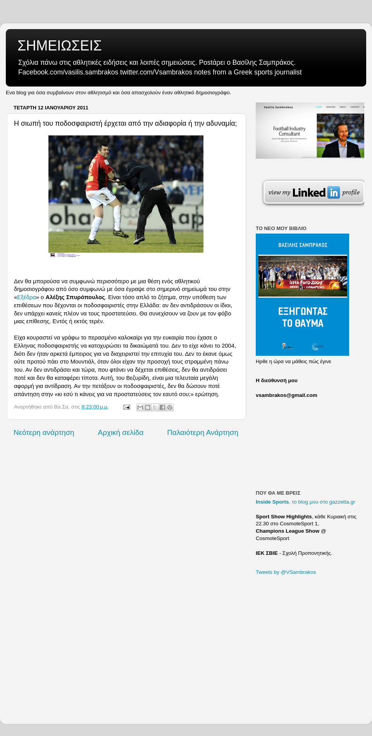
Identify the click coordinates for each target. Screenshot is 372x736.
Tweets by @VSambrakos (286, 572)
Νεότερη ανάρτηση (44, 432)
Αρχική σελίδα (121, 432)
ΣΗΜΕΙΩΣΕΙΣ (59, 46)
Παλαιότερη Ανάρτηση (202, 432)
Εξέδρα (26, 297)
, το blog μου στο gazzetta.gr (305, 502)
